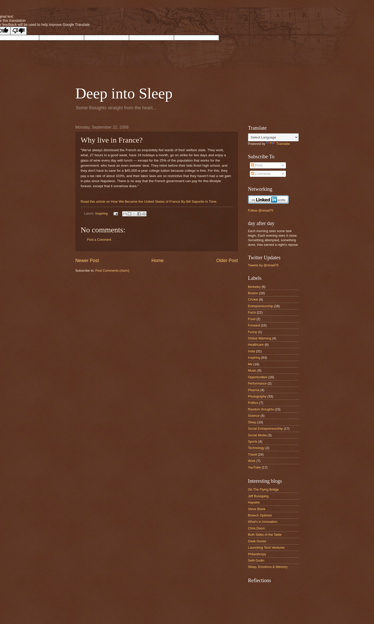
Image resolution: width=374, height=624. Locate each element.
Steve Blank (257, 509)
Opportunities (258, 377)
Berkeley (254, 287)
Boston (253, 293)
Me (250, 364)
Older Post (227, 260)
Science (254, 416)
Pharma (253, 390)
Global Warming (259, 338)
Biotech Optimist (260, 515)
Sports (252, 441)
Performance (257, 383)
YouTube (254, 467)
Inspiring (101, 213)
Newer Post (87, 260)
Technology (256, 448)
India (251, 351)
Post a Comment (99, 239)
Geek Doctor (257, 541)
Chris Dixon (256, 528)
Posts (257, 165)
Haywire (254, 502)
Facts (252, 312)
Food (251, 319)
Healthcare (256, 344)
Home (157, 260)
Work (252, 461)
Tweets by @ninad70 (263, 265)
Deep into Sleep (124, 93)
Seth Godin (256, 560)
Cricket (253, 299)
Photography (257, 396)
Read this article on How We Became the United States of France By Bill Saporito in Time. (149, 201)
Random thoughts (261, 409)
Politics (253, 403)
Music (252, 370)
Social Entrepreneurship (265, 428)
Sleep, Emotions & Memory (268, 567)
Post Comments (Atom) (112, 270)
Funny (252, 332)
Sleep (252, 422)
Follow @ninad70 (260, 210)
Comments (261, 174)
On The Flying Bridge (263, 489)
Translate (278, 144)
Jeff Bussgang (258, 496)
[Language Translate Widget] (273, 137)
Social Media (257, 435)
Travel (252, 454)
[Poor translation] (18, 31)
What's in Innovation (263, 522)
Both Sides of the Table (265, 534)
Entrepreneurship (260, 306)
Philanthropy (257, 554)
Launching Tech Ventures (266, 547)
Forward (254, 325)
